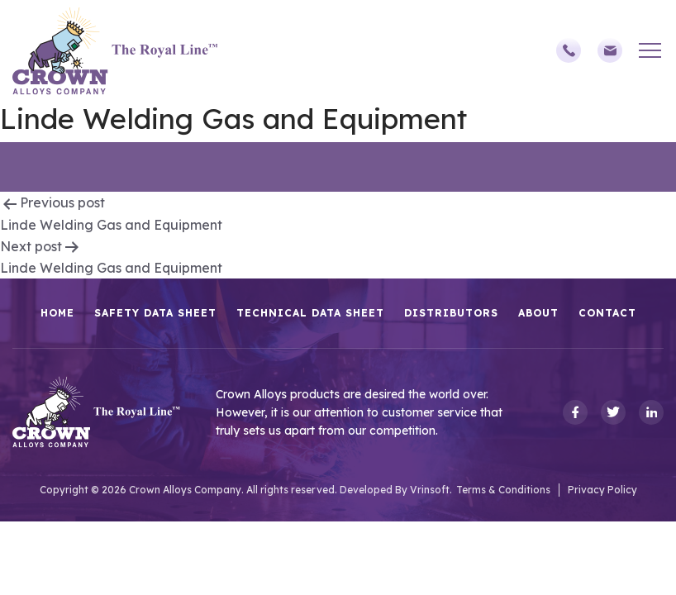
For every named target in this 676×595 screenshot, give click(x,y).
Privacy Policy (602, 489)
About (538, 313)
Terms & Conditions (503, 489)
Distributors (451, 313)
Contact (607, 313)
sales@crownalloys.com (609, 50)
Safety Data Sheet (155, 313)
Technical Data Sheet (310, 313)
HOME (57, 313)
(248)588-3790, (568, 50)
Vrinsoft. (431, 489)
